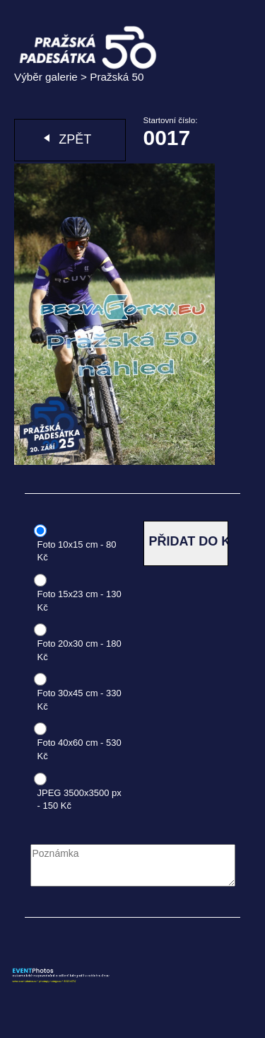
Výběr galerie (46, 77)
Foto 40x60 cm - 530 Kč (79, 749)
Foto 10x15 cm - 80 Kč (77, 551)
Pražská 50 (116, 77)
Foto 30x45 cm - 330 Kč (79, 700)
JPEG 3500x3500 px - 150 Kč (79, 800)
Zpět (75, 139)
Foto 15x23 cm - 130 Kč (79, 601)
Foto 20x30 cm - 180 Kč (79, 650)
